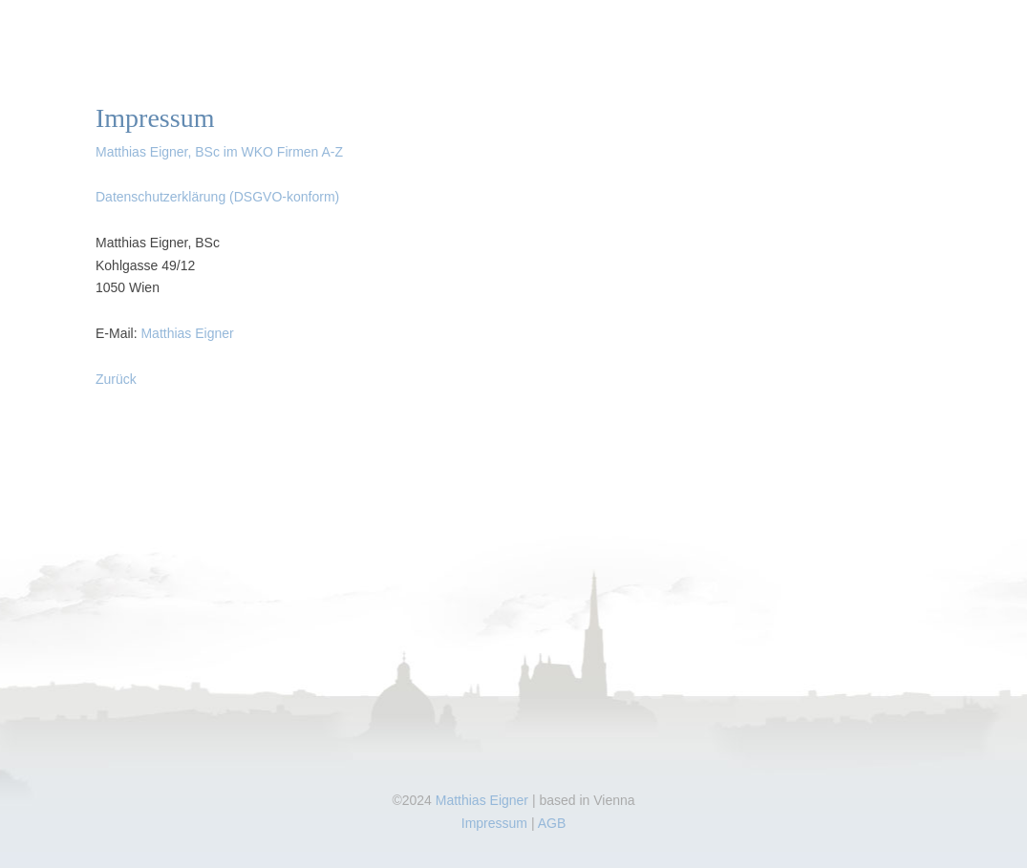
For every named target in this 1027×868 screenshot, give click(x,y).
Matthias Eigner (186, 333)
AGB (552, 823)
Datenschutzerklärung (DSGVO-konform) (217, 196)
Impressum (494, 823)
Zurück (116, 379)
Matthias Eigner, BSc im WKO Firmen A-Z (219, 151)
